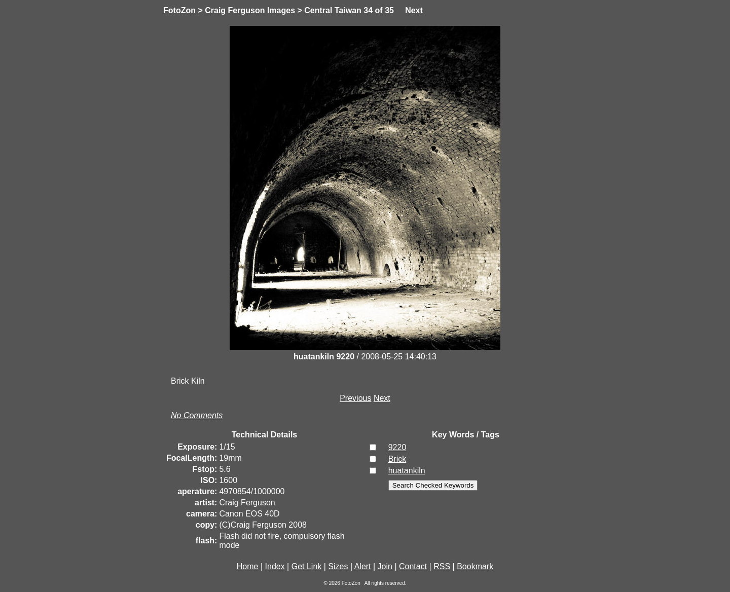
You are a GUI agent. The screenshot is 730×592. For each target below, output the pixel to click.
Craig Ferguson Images (250, 10)
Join (385, 566)
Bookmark (475, 566)
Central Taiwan (332, 10)
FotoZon (179, 10)
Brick (397, 459)
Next (414, 10)
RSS (441, 566)
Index (275, 566)
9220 (397, 447)
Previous (355, 398)
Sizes (338, 566)
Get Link (306, 566)
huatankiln (406, 470)
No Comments (197, 415)
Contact (413, 566)
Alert (362, 566)
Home (248, 566)
